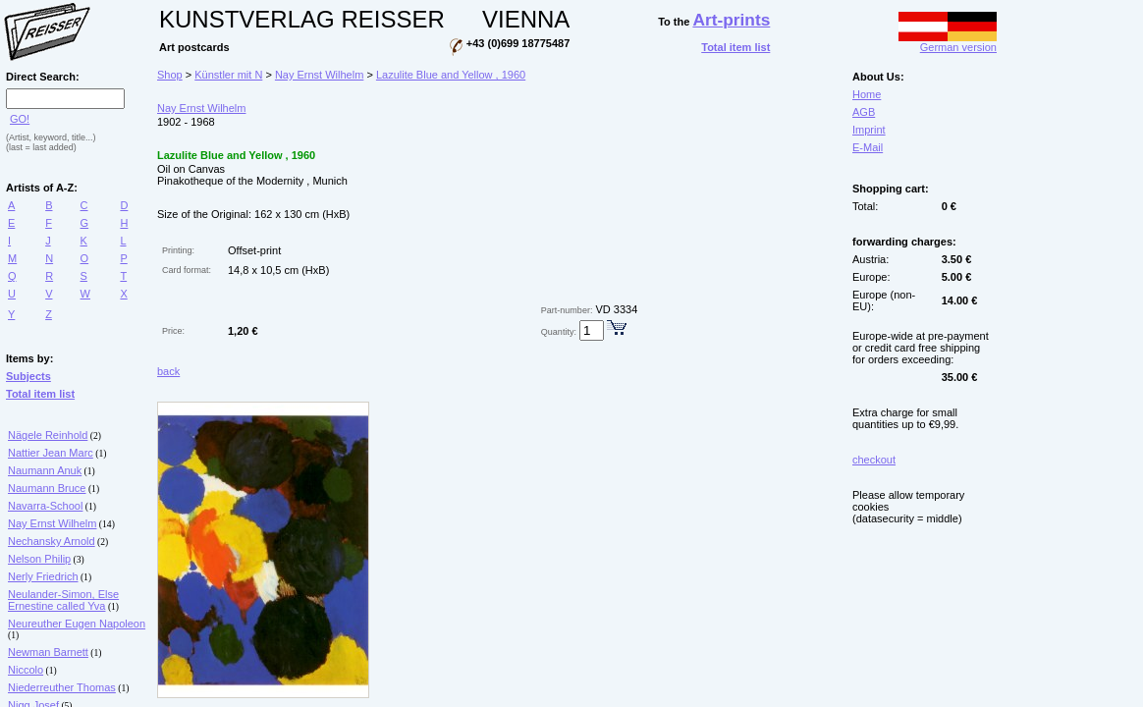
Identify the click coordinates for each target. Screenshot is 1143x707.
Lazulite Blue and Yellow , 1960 (450, 75)
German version (947, 42)
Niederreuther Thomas (62, 687)
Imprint (869, 130)
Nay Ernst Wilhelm (52, 523)
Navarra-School (45, 506)
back (168, 371)
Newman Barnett (48, 652)
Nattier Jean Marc (50, 453)
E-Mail (867, 147)
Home (866, 94)
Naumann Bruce (47, 488)
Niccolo (25, 670)
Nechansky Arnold (51, 541)
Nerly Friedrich (43, 576)
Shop (170, 75)
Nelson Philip (39, 559)
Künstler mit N (228, 75)
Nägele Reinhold (47, 435)
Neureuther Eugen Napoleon (76, 623)
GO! (19, 119)
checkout (874, 459)
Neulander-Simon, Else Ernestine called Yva (63, 600)
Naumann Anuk (45, 470)
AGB (863, 112)
